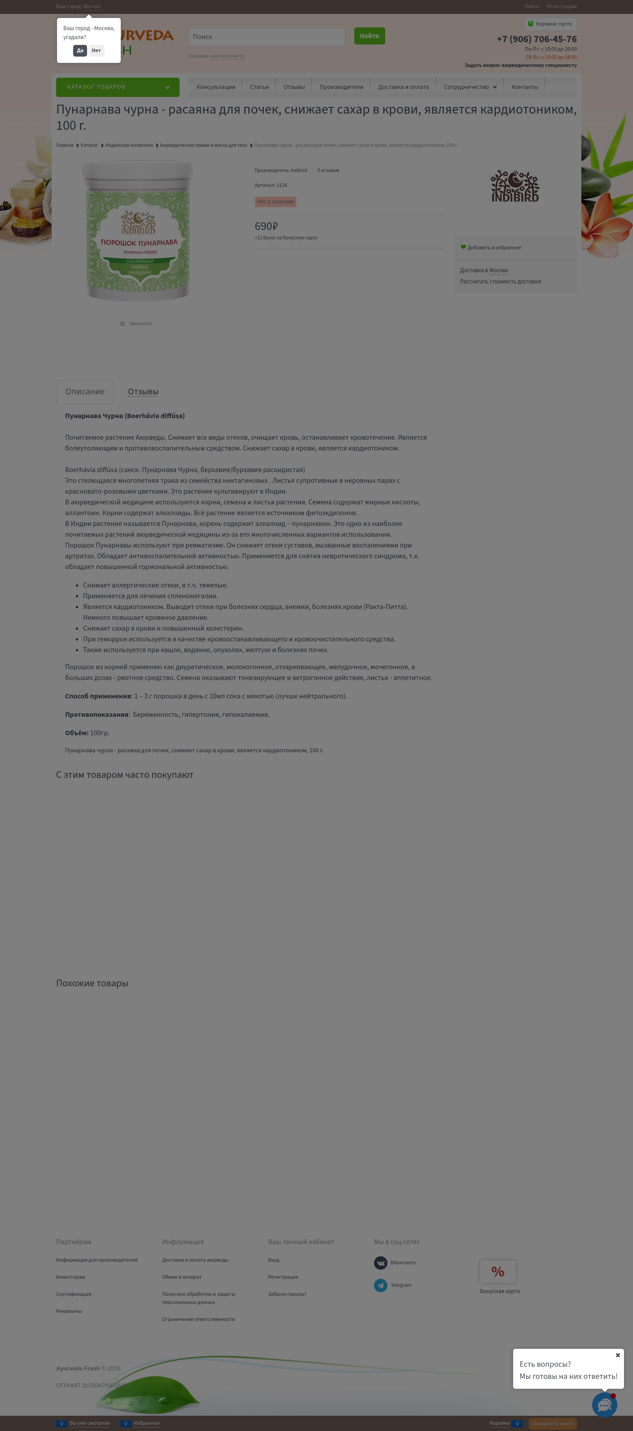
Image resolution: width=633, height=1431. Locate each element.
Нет (96, 50)
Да (80, 50)
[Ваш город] (617, 1355)
